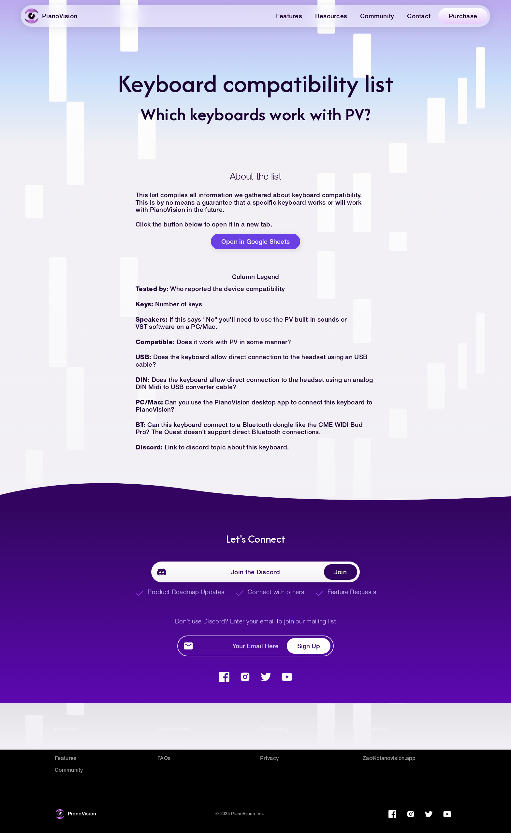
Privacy (269, 758)
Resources (331, 17)
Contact (419, 17)
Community (377, 17)
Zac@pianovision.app (389, 758)
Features (289, 17)
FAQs (163, 758)
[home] (53, 16)
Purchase (463, 17)
